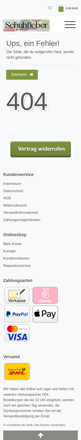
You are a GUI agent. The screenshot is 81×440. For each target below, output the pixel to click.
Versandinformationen (20, 213)
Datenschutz (13, 191)
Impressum (12, 184)
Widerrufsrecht (15, 205)
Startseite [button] (22, 74)
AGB (7, 198)
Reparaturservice (17, 266)
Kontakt (9, 251)
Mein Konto (12, 244)
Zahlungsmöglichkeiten (21, 220)
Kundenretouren (16, 258)
